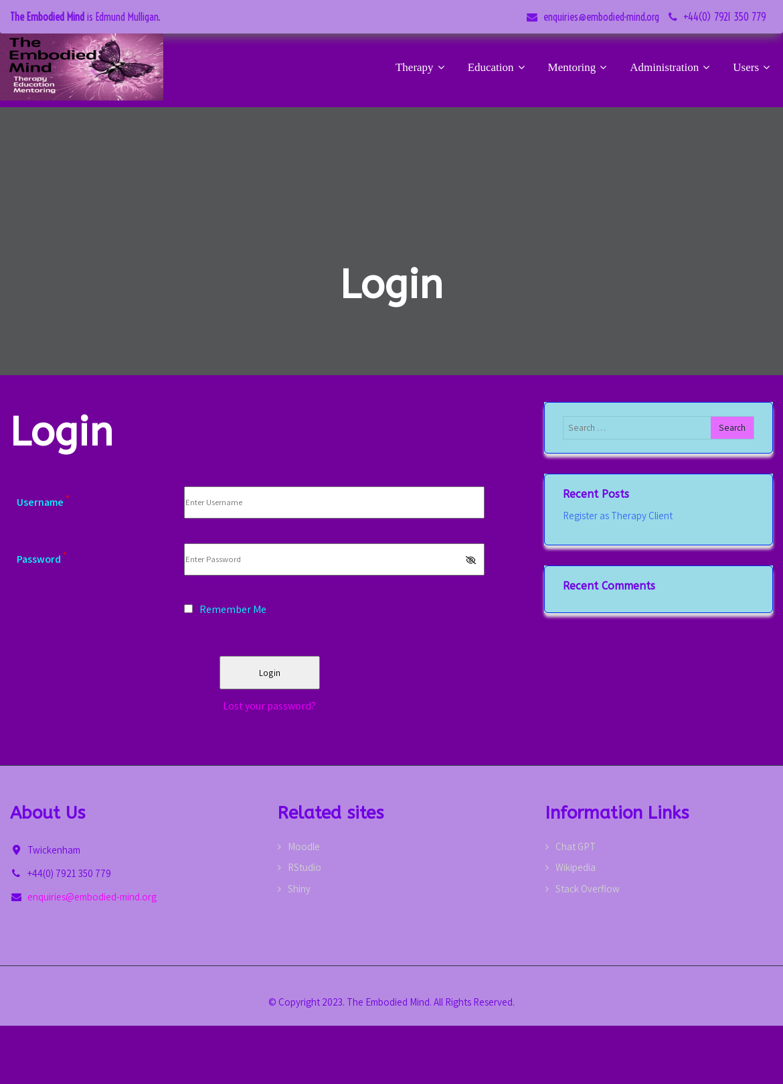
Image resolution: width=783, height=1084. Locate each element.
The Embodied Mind (47, 16)
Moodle (304, 846)
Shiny (299, 888)
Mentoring (579, 67)
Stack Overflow (587, 888)
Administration (671, 67)
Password (42, 559)
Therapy (422, 67)
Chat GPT (575, 846)
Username (43, 502)
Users (753, 67)
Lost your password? (269, 706)
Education (498, 67)
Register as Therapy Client (618, 515)
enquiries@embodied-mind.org (601, 16)
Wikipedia (575, 867)
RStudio (304, 867)
